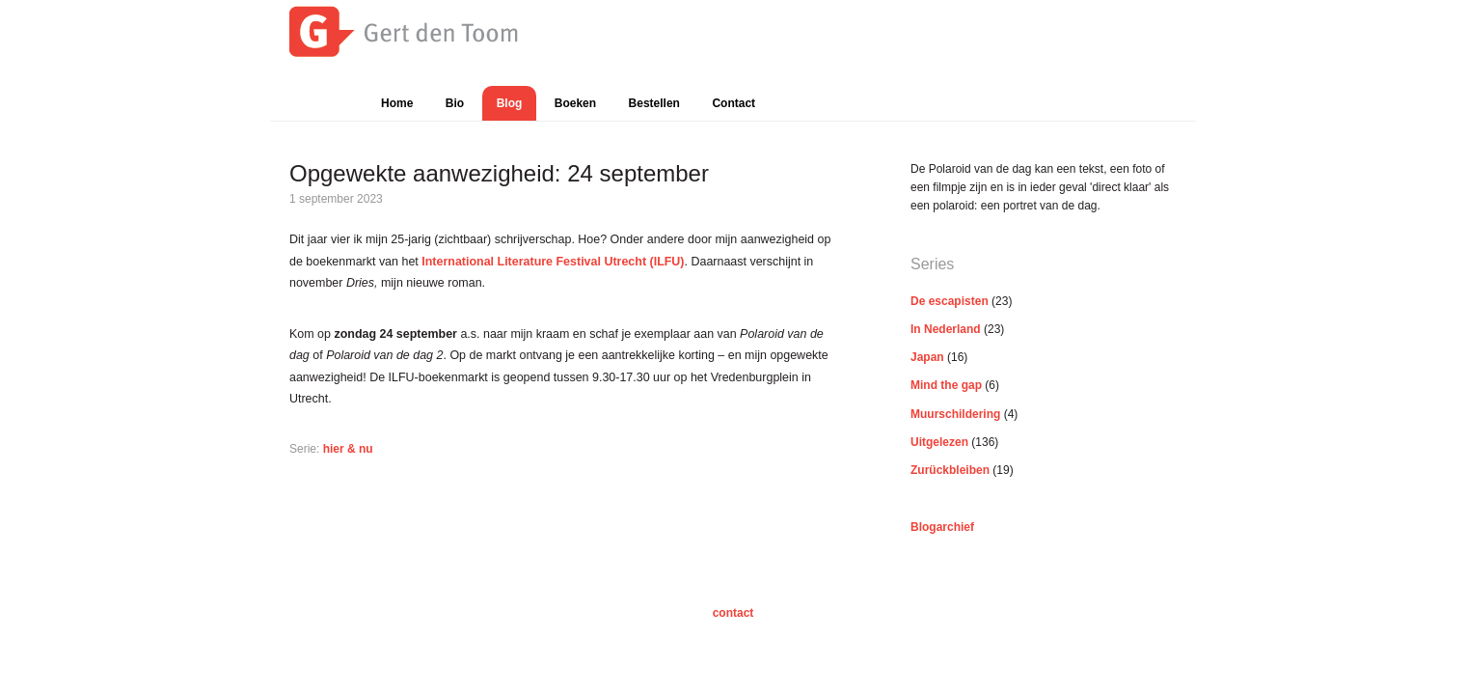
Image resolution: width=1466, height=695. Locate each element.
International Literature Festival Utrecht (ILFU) (552, 261)
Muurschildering (955, 414)
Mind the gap (946, 385)
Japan (927, 357)
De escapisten (949, 301)
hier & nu (348, 449)
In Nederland (945, 329)
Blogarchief (942, 527)
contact (733, 613)
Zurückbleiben (950, 470)
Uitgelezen (939, 442)
